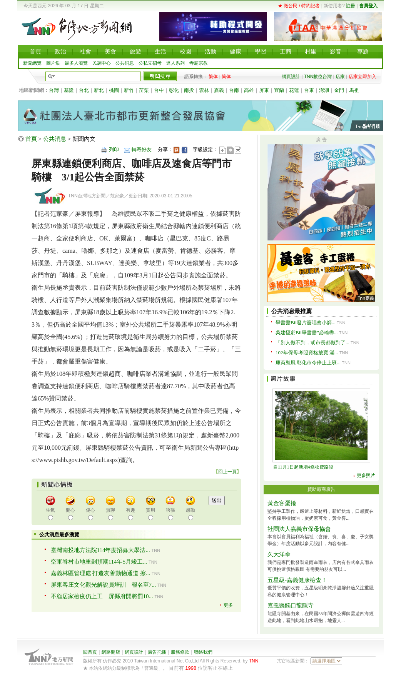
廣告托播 (157, 652)
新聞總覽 (32, 63)
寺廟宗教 (198, 63)
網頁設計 (291, 76)
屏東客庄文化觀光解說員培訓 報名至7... (103, 585)
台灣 (54, 90)
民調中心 (101, 63)
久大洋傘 (279, 554)
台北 (84, 90)
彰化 (174, 90)
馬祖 (354, 90)
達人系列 (175, 63)
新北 (99, 90)
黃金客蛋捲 (281, 503)
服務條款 (180, 652)
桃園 (114, 90)
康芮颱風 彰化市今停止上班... (308, 362)
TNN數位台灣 (318, 76)
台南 (234, 90)
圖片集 (53, 63)
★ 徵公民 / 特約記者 (299, 5)
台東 (309, 90)
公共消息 (124, 63)
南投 (189, 90)
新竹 (129, 90)
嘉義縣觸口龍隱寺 (290, 605)
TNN (254, 661)
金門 (339, 90)
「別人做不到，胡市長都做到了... (312, 342)
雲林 (204, 90)
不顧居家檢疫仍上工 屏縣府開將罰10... (102, 596)
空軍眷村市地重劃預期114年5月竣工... (99, 562)
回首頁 (90, 652)
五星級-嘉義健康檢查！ (297, 580)
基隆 (69, 90)
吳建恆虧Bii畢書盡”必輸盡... (307, 332)
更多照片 (366, 475)
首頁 (31, 139)
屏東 (264, 90)
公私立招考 (150, 63)
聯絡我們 (203, 652)
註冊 (350, 5)
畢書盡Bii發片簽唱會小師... (306, 322)
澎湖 (324, 90)
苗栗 (144, 90)
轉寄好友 (142, 149)
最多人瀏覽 (76, 63)
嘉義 (219, 90)
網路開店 (111, 652)
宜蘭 (279, 90)
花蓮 (294, 90)
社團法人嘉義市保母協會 (299, 529)
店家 (340, 76)
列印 (114, 149)
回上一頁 (227, 471)
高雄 (249, 90)
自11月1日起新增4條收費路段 (303, 467)
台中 (159, 90)
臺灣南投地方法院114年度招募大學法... (100, 550)
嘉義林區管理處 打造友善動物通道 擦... (100, 573)
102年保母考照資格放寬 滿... (307, 352)
